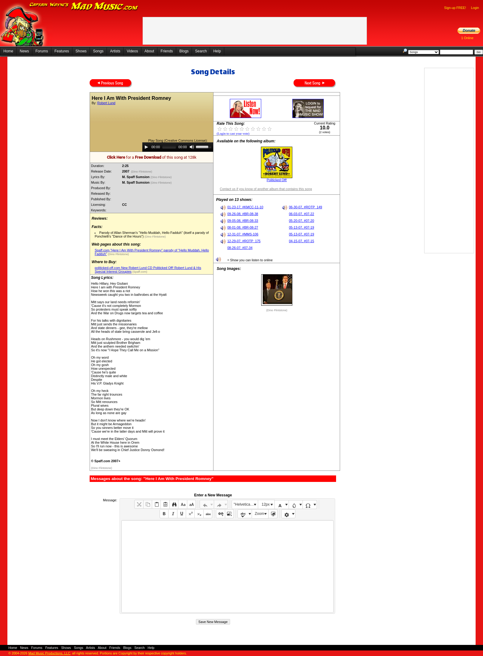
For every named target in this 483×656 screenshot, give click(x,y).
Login (475, 8)
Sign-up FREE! (455, 8)
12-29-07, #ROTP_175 (244, 241)
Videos (132, 51)
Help (217, 51)
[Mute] (191, 147)
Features (62, 51)
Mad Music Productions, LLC (49, 653)
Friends (166, 51)
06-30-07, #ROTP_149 (305, 207)
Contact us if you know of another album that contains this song (266, 189)
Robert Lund (106, 103)
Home (8, 51)
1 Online (467, 38)
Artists (115, 51)
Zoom (259, 513)
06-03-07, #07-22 (301, 214)
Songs (98, 51)
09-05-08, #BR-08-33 (242, 220)
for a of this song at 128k (152, 157)
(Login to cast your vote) (233, 133)
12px (266, 504)
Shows (81, 51)
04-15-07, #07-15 (301, 241)
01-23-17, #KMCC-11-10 (245, 207)
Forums (41, 51)
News (24, 51)
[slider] (169, 147)
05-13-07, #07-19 (301, 227)
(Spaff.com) (139, 271)
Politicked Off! (277, 180)
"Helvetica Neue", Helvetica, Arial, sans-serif (246, 504)
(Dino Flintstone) (141, 171)
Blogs (184, 51)
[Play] (146, 147)
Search (201, 51)
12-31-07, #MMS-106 (242, 234)
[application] (177, 147)
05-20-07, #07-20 (301, 220)
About (149, 51)
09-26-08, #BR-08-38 (242, 214)
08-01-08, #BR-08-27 (242, 227)
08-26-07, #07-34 (240, 248)
